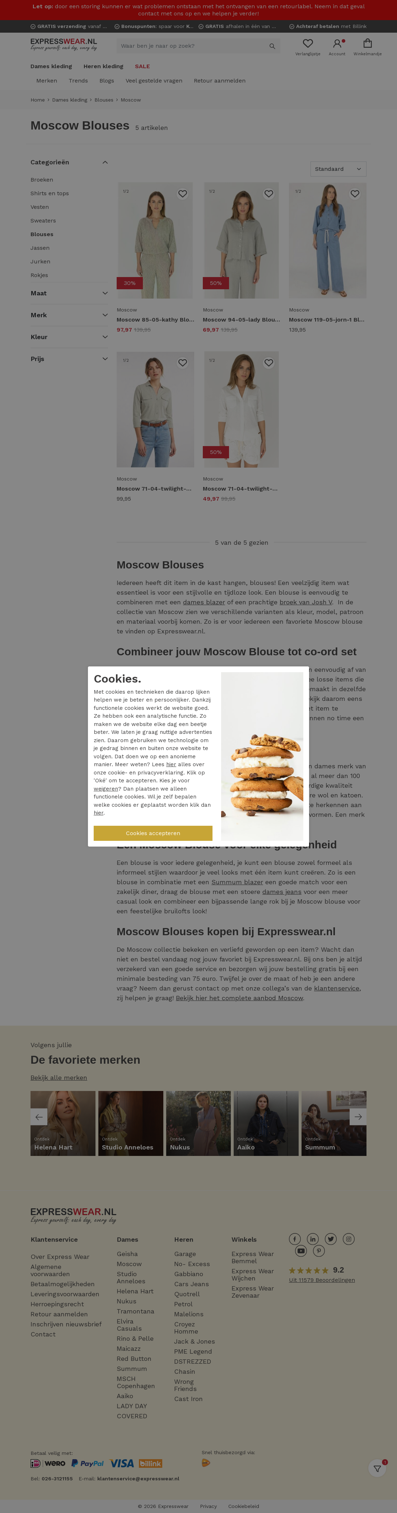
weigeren (106, 789)
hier (171, 764)
